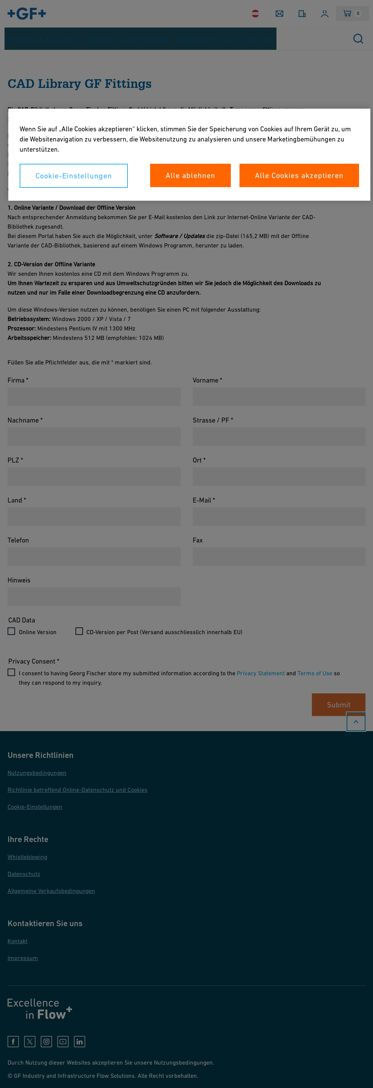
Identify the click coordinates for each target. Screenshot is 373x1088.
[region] (189, 155)
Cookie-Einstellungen (73, 176)
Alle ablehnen (190, 175)
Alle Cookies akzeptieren (299, 175)
